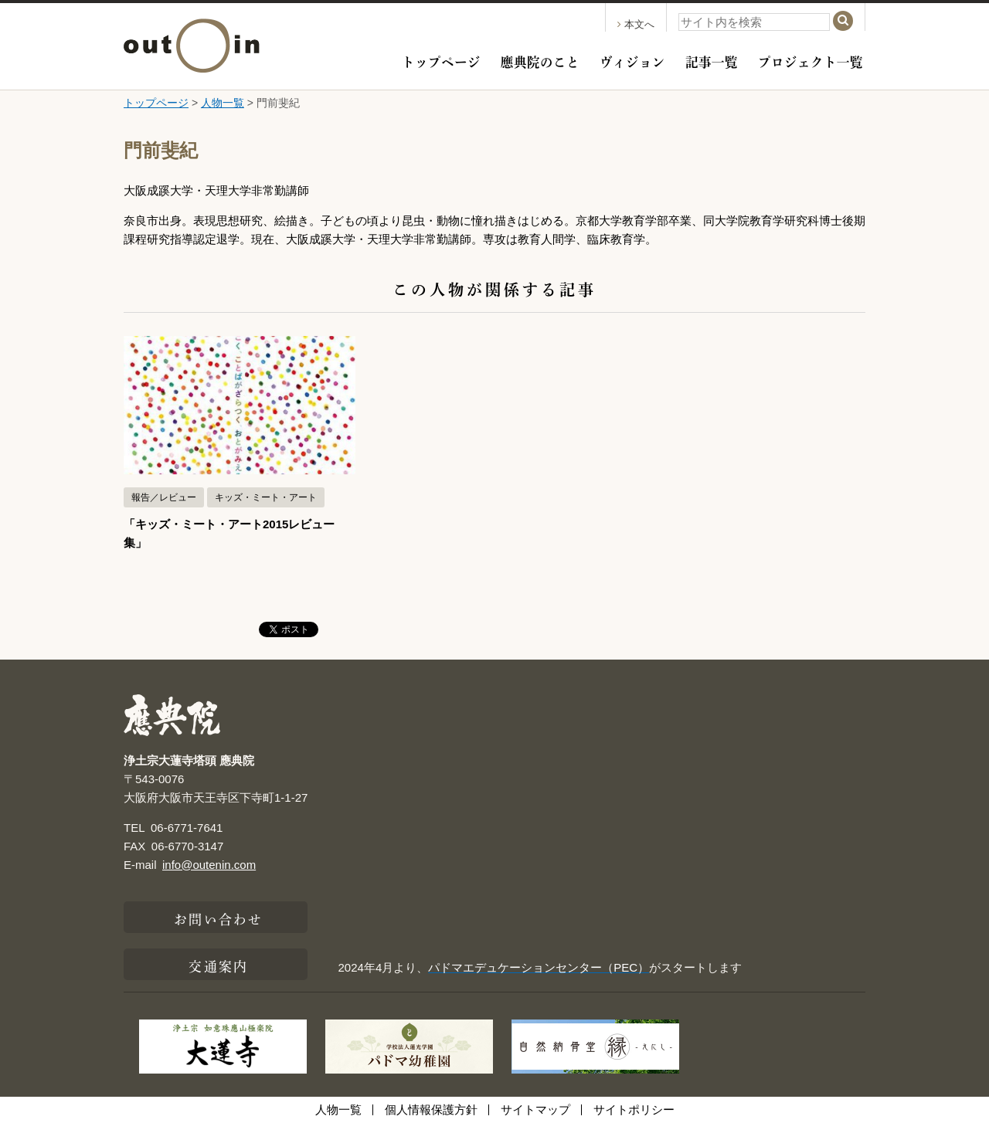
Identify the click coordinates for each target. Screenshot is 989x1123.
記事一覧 (711, 60)
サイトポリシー (634, 1109)
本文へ (635, 24)
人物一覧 (222, 103)
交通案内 (218, 965)
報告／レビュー (163, 497)
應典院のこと (540, 60)
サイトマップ (535, 1109)
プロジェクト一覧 (810, 60)
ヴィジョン (632, 60)
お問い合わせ (218, 918)
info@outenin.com (209, 864)
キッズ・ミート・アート (266, 497)
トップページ (441, 60)
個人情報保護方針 (431, 1109)
